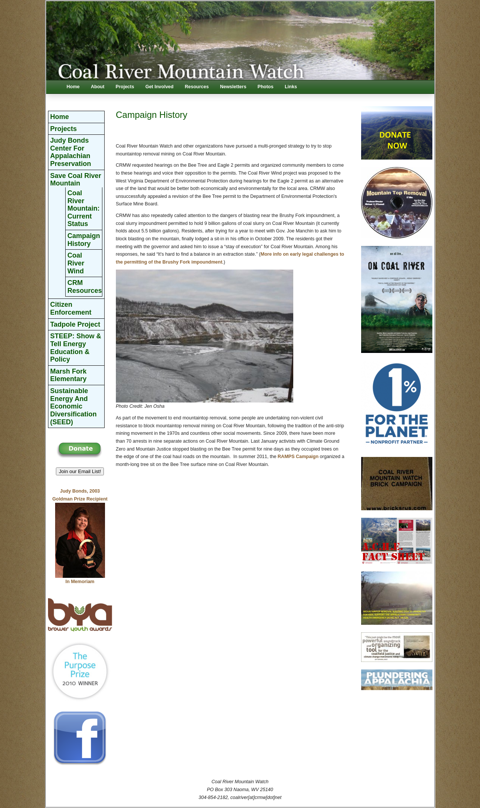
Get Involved (160, 86)
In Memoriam (80, 581)
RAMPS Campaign (298, 456)
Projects (125, 86)
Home (73, 86)
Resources (197, 86)
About (97, 86)
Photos (265, 86)
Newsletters (233, 86)
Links (291, 86)
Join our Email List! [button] (80, 471)
